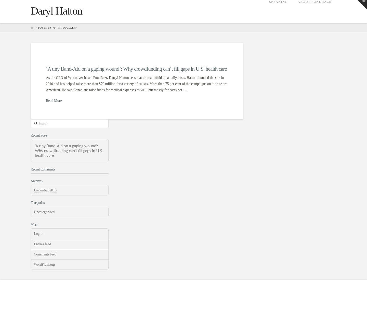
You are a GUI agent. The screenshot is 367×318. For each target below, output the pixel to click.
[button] (362, 5)
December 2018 (45, 190)
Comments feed (45, 254)
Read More (54, 101)
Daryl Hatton (56, 11)
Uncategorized (44, 212)
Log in (38, 234)
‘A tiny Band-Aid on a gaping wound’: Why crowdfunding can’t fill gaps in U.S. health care (136, 69)
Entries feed (42, 244)
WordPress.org (44, 264)
